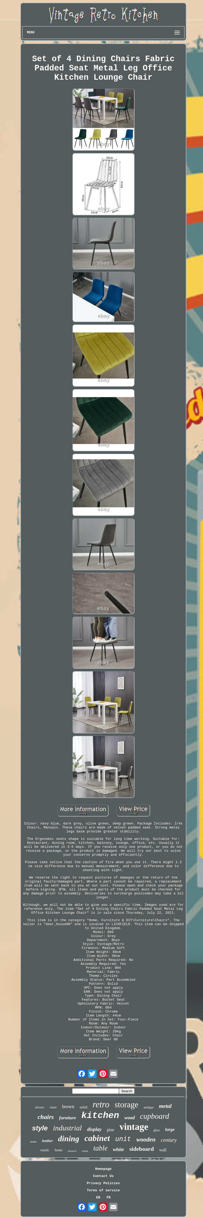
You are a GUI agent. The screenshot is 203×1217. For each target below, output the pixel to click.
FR (109, 1198)
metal (165, 1106)
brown (68, 1106)
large (170, 1129)
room (85, 1150)
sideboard (141, 1148)
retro (101, 1104)
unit (123, 1139)
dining (68, 1138)
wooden (146, 1139)
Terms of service (103, 1190)
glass (157, 1130)
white (118, 1149)
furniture (67, 1117)
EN (98, 1198)
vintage (133, 1127)
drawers (72, 1150)
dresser (39, 1107)
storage (127, 1104)
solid (83, 1107)
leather (47, 1141)
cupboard (154, 1116)
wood (129, 1117)
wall (163, 1150)
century (169, 1140)
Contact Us (103, 1176)
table (100, 1148)
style (40, 1128)
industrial (67, 1128)
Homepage (103, 1169)
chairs (46, 1116)
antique (149, 1107)
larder (33, 1141)
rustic (44, 1150)
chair (53, 1107)
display (94, 1129)
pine (110, 1129)
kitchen (100, 1116)
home (59, 1150)
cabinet (97, 1138)
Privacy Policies (103, 1183)
